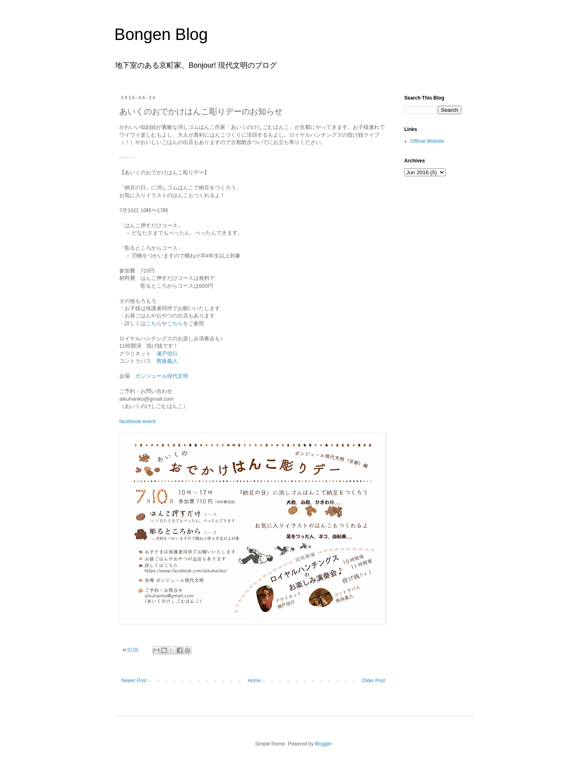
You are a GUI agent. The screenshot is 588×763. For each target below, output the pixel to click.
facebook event (137, 421)
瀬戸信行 (167, 353)
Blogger (323, 744)
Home (254, 680)
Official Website (427, 141)
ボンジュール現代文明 (161, 376)
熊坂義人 (167, 361)
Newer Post (134, 680)
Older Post (373, 680)
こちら (154, 323)
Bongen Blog (161, 34)
